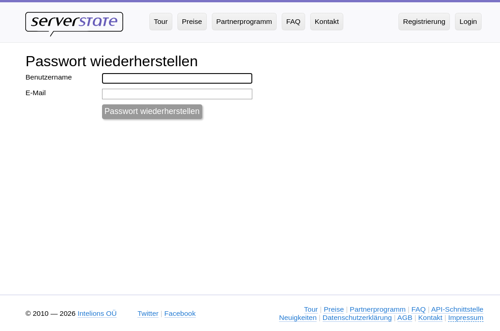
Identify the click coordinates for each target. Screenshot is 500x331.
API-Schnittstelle (457, 309)
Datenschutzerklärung (357, 317)
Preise (334, 309)
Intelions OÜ (97, 313)
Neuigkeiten (298, 317)
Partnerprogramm (378, 309)
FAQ (418, 309)
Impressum (465, 317)
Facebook (180, 313)
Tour (311, 309)
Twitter (148, 313)
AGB (405, 317)
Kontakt (430, 317)
